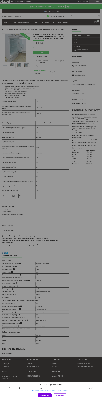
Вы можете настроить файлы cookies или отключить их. (50, 391)
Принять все (44, 395)
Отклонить (60, 395)
